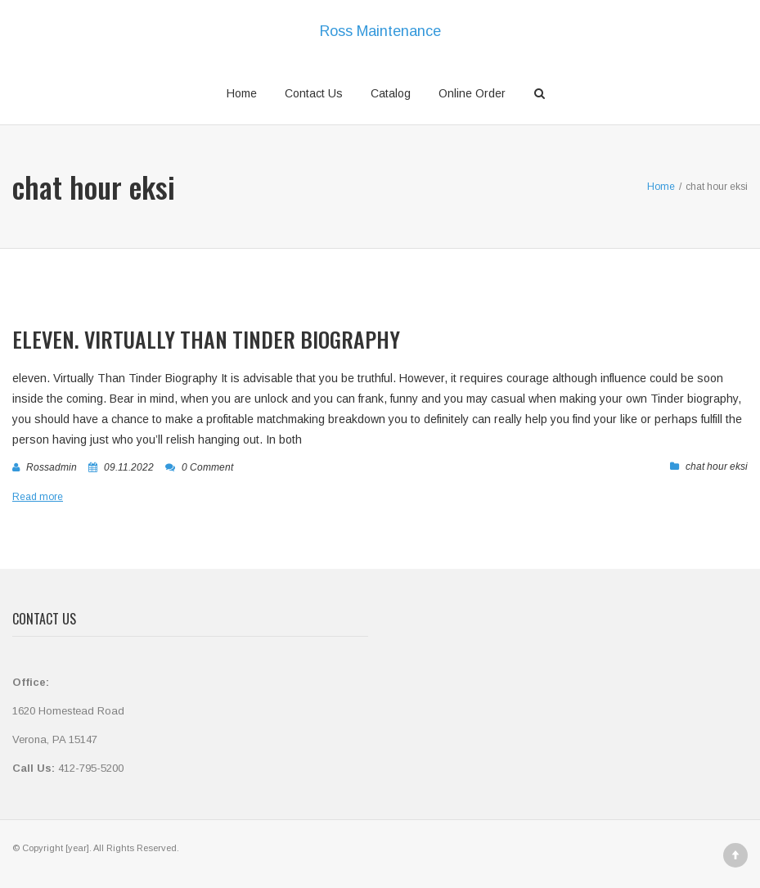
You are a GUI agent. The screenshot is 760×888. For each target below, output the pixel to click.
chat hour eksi (717, 466)
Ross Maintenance (380, 31)
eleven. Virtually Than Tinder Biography (206, 339)
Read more (37, 497)
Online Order (472, 93)
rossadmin (51, 467)
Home (242, 93)
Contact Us (314, 93)
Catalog (391, 93)
